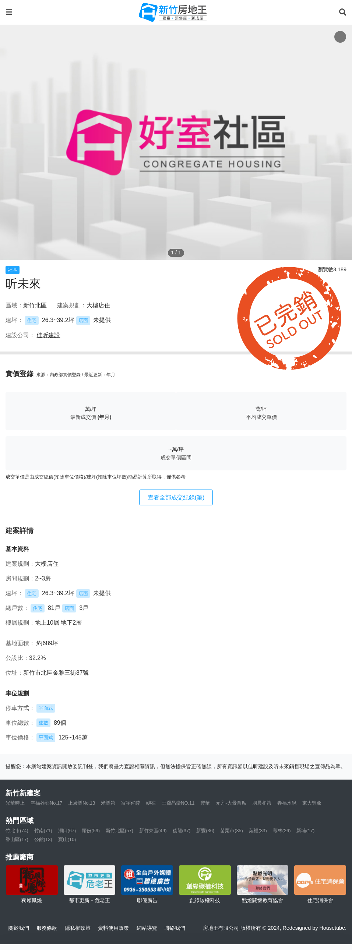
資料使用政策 (113, 928)
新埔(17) (305, 830)
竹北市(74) (17, 830)
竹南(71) (43, 830)
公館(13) (43, 839)
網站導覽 (147, 928)
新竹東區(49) (153, 830)
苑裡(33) (258, 830)
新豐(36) (205, 830)
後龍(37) (182, 830)
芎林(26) (282, 830)
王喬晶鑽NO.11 (178, 803)
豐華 (205, 803)
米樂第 (108, 803)
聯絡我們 (175, 928)
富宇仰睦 (130, 803)
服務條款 (46, 928)
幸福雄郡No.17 (46, 803)
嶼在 (151, 803)
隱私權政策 (78, 928)
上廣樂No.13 (81, 803)
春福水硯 (286, 803)
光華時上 (15, 803)
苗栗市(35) (231, 830)
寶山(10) (67, 839)
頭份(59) (91, 830)
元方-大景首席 (231, 803)
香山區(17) (17, 839)
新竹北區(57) (119, 830)
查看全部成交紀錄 (176, 497)
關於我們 (18, 928)
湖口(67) (67, 830)
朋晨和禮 (261, 803)
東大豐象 (311, 803)
